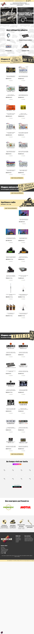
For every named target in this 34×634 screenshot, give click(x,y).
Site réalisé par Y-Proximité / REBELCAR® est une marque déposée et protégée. (20, 560)
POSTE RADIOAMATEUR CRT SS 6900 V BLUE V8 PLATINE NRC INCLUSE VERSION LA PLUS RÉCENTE (24, 219)
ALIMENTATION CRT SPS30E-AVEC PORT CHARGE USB (23, 276)
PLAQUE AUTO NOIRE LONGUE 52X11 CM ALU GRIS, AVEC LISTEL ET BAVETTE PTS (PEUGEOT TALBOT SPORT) (23, 427)
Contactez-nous (11, 0)
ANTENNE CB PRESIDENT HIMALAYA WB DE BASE (11, 294)
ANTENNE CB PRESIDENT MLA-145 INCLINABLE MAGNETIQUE (23, 294)
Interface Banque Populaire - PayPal (21, 524)
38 (21, 172)
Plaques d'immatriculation (25, 40)
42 (21, 392)
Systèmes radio (25, 50)
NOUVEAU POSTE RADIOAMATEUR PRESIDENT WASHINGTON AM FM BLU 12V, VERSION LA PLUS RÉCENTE (11, 257)
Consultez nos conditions (4, 524)
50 (21, 78)
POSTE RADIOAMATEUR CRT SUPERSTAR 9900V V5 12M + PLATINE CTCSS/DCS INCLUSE (23, 238)
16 (8, 354)
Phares (8, 40)
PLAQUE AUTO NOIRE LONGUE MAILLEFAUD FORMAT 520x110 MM (10, 390)
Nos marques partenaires (17, 501)
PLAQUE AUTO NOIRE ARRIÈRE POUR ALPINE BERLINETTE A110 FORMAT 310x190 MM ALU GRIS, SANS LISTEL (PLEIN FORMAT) (23, 390)
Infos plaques (18, 537)
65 (9, 315)
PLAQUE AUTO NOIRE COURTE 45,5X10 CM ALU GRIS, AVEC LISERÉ (11, 352)
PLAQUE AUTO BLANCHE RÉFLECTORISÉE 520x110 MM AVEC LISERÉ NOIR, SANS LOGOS (11, 427)
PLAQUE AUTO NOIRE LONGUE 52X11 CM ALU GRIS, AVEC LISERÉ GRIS (23, 352)
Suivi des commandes (4, 549)
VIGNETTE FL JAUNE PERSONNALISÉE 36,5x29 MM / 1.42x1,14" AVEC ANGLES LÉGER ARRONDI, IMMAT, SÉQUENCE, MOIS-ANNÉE (23, 114)
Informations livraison (28, 537)
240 (9, 135)
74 (21, 278)
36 (9, 78)
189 (9, 297)
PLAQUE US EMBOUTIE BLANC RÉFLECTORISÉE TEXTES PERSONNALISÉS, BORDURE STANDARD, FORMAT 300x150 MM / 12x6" (23, 170)
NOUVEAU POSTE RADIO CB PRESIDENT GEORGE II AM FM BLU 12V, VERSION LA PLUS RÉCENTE (23, 257)
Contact (17, 541)
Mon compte (3, 548)
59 (9, 392)
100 (21, 116)
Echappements (18, 538)
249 (21, 240)
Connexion (2, 547)
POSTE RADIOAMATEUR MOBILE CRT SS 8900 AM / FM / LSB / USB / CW (11, 238)
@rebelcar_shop (17, 464)
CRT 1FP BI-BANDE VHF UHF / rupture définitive (11, 313)
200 (9, 97)
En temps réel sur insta (17, 461)
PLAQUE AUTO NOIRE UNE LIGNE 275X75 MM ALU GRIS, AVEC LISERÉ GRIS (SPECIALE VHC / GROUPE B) (23, 371)
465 (9, 259)
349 (21, 259)
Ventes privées (18, 539)
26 (8, 449)
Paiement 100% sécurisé (29, 540)
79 (9, 278)
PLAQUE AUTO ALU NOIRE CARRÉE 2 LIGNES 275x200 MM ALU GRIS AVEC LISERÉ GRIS (10, 409)
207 (9, 240)
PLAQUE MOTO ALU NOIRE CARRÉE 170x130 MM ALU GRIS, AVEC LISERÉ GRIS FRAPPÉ (11, 446)
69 (21, 297)
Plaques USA (8, 50)
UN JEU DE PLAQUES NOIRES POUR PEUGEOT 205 (11, 371)
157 (22, 221)
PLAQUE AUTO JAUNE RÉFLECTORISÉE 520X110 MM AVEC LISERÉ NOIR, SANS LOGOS (23, 409)
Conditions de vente (4, 550)
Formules (17, 540)
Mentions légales (4, 551)
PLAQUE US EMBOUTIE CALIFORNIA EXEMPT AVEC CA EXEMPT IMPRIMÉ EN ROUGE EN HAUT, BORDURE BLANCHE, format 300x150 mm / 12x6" (23, 151)
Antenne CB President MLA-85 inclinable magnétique (23, 313)
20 (21, 373)
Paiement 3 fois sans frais (29, 539)
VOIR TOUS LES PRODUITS (17, 178)
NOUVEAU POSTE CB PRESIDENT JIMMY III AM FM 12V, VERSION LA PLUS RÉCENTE (10, 276)
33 (8, 373)
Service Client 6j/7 (12, 524)
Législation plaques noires (29, 538)
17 (21, 411)
